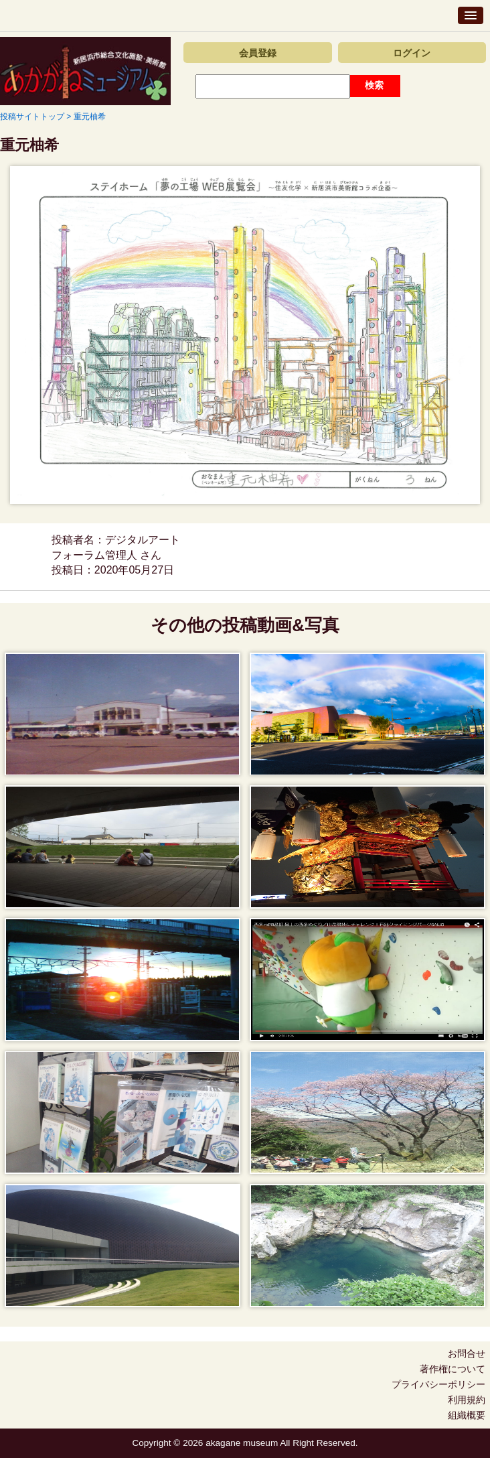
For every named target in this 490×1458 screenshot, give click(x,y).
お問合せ (466, 1353)
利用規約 (466, 1399)
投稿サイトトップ (32, 116)
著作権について (452, 1369)
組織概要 (466, 1415)
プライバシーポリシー (438, 1384)
